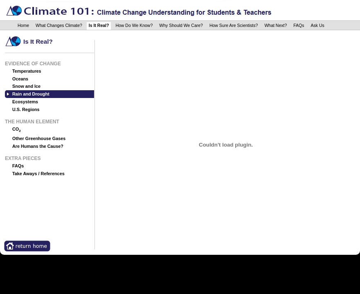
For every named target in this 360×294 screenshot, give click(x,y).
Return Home (27, 246)
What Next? (275, 25)
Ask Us (317, 25)
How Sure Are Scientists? (233, 25)
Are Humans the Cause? (37, 146)
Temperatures (26, 71)
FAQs (298, 25)
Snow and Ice (26, 86)
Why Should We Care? (181, 25)
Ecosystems (25, 101)
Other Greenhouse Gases (38, 138)
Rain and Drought (31, 93)
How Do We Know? (134, 25)
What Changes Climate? (59, 25)
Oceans (20, 78)
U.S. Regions (26, 109)
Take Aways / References (38, 173)
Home (23, 25)
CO (16, 130)
